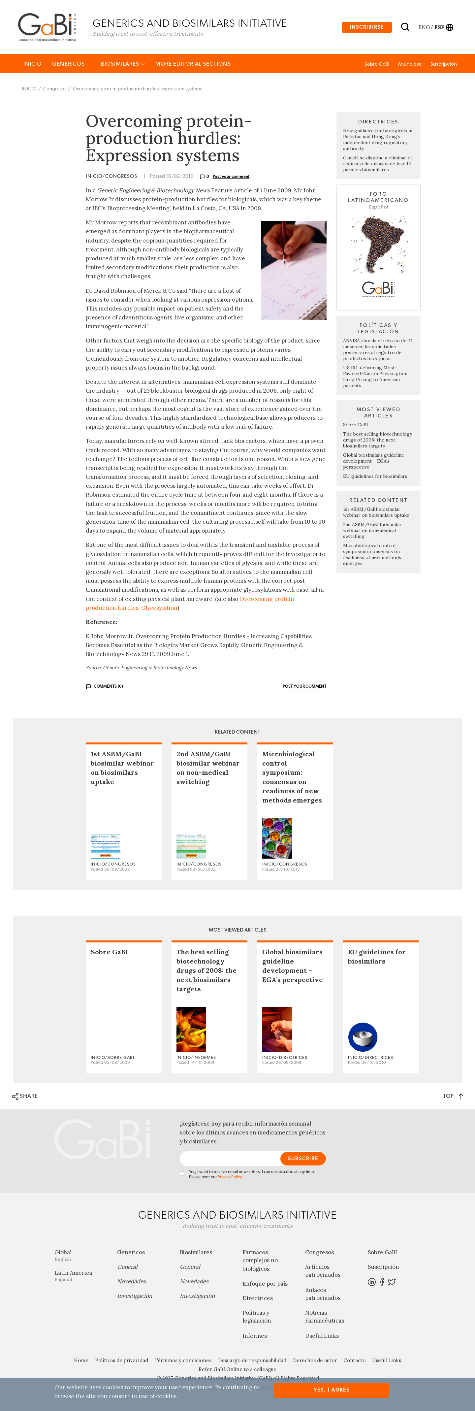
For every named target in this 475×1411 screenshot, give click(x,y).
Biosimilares (123, 65)
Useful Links (322, 1336)
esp (439, 27)
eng (423, 27)
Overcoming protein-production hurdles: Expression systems (137, 89)
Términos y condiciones (183, 1361)
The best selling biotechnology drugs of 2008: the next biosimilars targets (377, 441)
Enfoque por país (265, 1285)
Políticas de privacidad (121, 1361)
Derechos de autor (315, 1361)
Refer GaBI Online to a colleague (237, 1370)
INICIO (32, 65)
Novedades (131, 1282)
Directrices (257, 1299)
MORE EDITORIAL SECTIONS (196, 65)
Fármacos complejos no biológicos (260, 1262)
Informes (254, 1336)
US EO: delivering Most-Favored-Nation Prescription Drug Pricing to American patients (375, 377)
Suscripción (443, 65)
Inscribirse (367, 27)
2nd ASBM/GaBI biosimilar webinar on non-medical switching (372, 531)
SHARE (25, 1097)
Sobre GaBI (376, 65)
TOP (453, 1097)
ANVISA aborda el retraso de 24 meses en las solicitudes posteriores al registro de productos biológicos (378, 350)
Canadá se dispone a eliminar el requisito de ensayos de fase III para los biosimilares (377, 165)
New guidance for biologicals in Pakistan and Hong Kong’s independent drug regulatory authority (377, 140)
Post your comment (231, 178)
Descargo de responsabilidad (252, 1361)
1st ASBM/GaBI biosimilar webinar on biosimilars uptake (376, 513)
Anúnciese (410, 65)
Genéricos (71, 65)
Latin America (80, 1277)
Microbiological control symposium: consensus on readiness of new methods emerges (372, 555)
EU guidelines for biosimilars (375, 477)
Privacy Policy (229, 1178)
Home (81, 1361)
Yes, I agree (332, 1390)
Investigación (134, 1297)
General (127, 1268)
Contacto (354, 1361)
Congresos (54, 89)
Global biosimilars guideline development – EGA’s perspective (373, 462)
